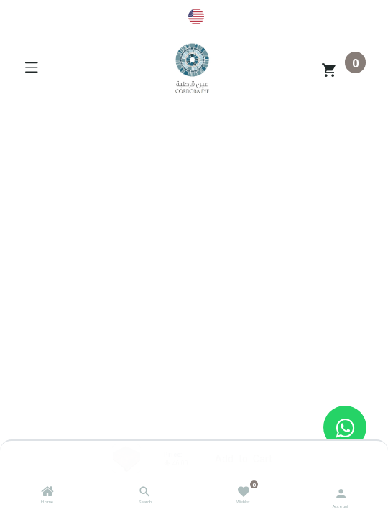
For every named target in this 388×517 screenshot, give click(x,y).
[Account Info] (341, 492)
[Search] (145, 493)
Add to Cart (243, 458)
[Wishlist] (243, 490)
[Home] (47, 493)
